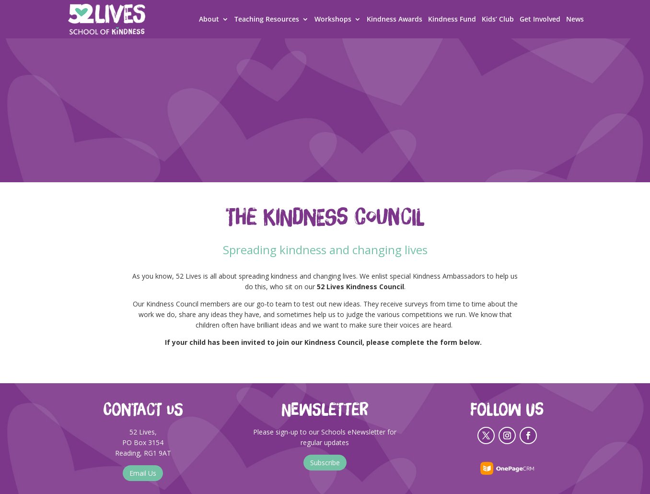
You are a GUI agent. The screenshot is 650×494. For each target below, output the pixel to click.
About (209, 20)
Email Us (142, 473)
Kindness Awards (394, 20)
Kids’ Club (498, 20)
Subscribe (325, 462)
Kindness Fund (452, 20)
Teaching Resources (266, 20)
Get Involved (540, 20)
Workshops (332, 20)
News (575, 20)
